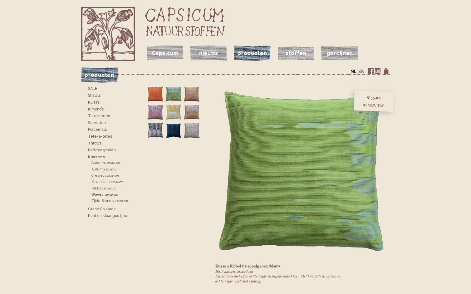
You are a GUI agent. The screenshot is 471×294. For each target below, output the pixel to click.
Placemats (97, 129)
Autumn (105, 163)
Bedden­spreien (102, 150)
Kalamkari (107, 182)
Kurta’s (94, 102)
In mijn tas (374, 105)
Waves (104, 195)
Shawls (94, 95)
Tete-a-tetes (100, 136)
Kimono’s (96, 109)
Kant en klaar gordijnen (109, 215)
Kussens (96, 157)
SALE (92, 88)
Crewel (105, 176)
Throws (94, 143)
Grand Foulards (101, 209)
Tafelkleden (99, 116)
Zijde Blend (109, 201)
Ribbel (104, 188)
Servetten (97, 122)
